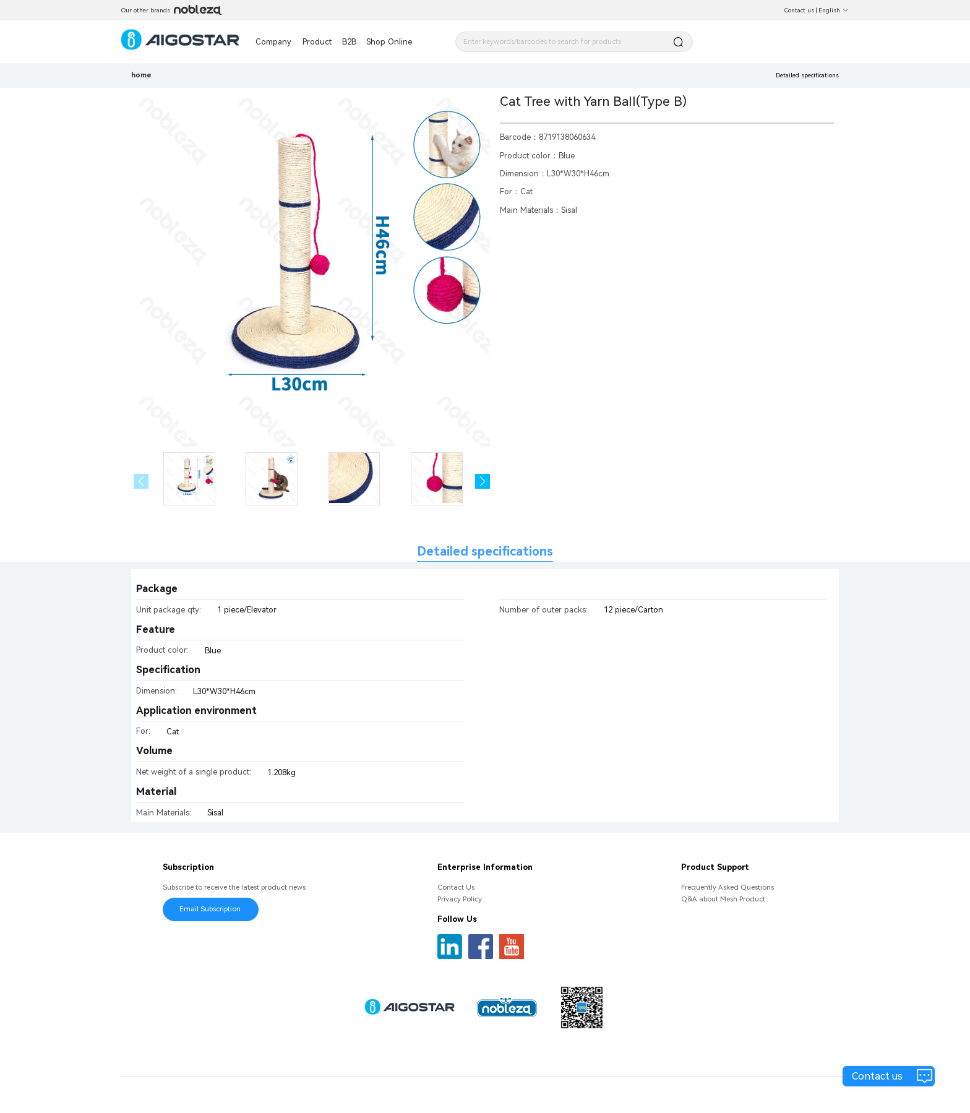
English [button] (833, 10)
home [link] (141, 75)
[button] (483, 481)
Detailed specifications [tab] (485, 551)
